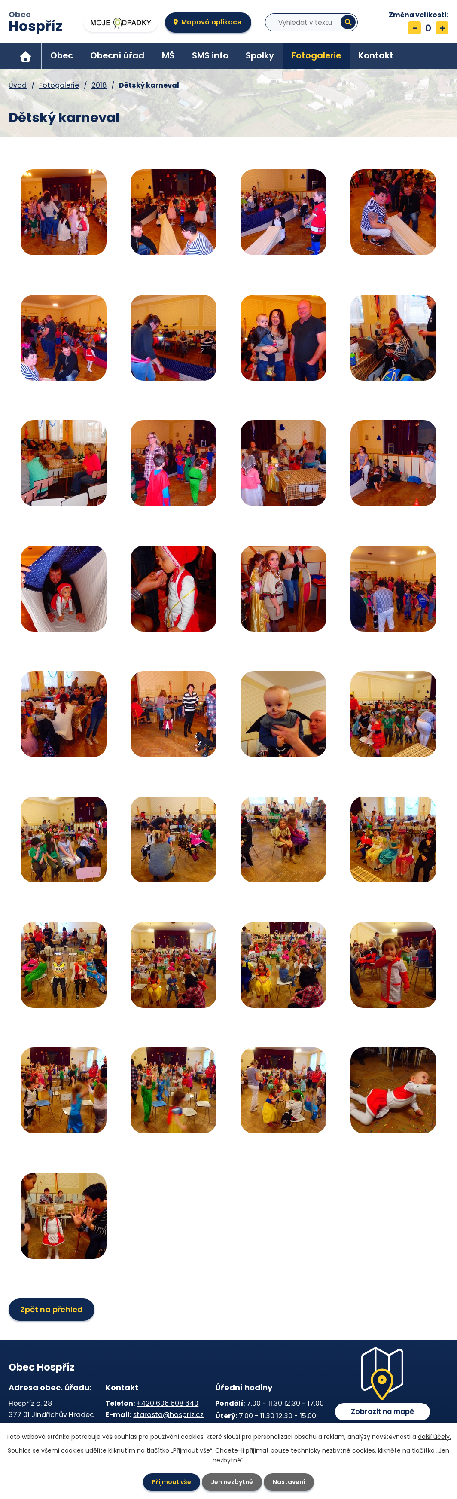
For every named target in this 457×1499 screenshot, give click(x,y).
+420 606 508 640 (167, 1403)
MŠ (168, 55)
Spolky (260, 55)
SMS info (210, 55)
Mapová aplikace (211, 22)
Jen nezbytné (232, 1482)
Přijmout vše (171, 1482)
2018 (99, 85)
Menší (414, 27)
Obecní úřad (117, 55)
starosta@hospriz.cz (168, 1415)
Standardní (428, 27)
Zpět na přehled (51, 1309)
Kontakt (375, 55)
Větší (442, 27)
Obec (35, 23)
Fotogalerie (316, 55)
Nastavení (289, 1482)
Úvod (25, 56)
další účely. (434, 1436)
